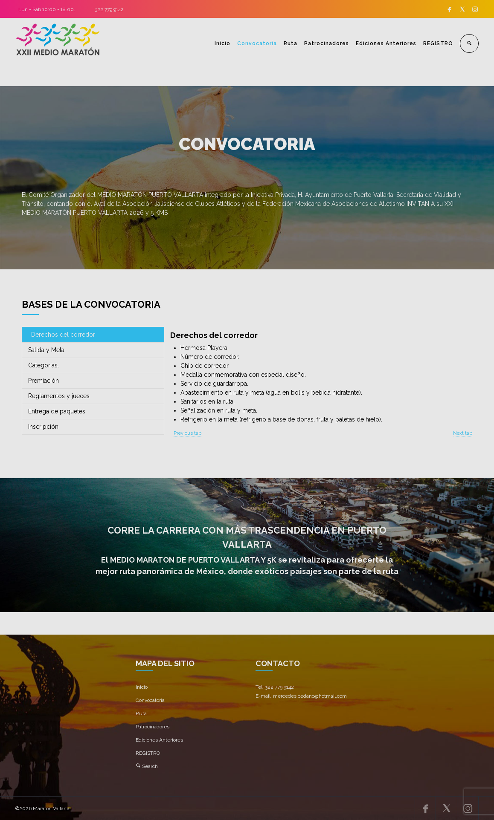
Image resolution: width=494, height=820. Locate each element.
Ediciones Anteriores (386, 43)
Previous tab (187, 433)
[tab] (93, 335)
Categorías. (43, 365)
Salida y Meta (46, 349)
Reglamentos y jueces (59, 396)
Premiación (43, 380)
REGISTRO (438, 43)
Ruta (290, 43)
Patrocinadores (326, 43)
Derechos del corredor (63, 334)
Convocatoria (257, 43)
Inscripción (43, 426)
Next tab (462, 433)
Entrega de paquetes (56, 411)
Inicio (222, 43)
